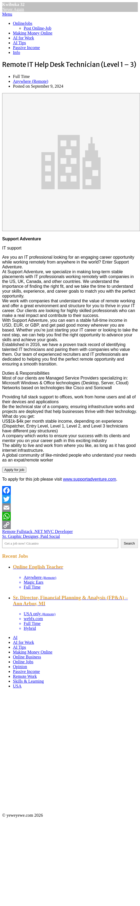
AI (15, 637)
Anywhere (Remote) (30, 81)
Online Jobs (23, 661)
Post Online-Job (37, 28)
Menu (7, 14)
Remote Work (25, 676)
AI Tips (19, 42)
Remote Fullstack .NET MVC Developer (37, 531)
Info (16, 52)
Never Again (13, 9)
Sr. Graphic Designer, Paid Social (31, 536)
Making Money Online (32, 33)
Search (129, 543)
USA (17, 686)
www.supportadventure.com (89, 479)
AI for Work (23, 38)
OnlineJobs (22, 23)
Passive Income (26, 47)
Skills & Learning (28, 681)
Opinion (20, 666)
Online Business (27, 657)
